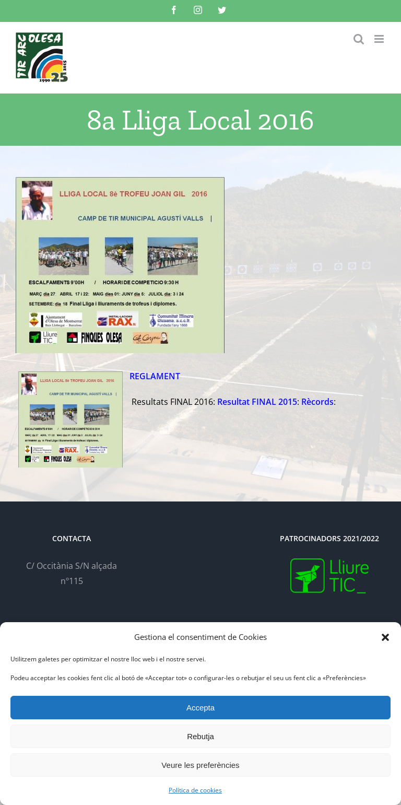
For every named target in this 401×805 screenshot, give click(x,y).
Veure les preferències (200, 765)
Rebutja (200, 736)
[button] (385, 637)
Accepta (200, 707)
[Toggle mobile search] (358, 38)
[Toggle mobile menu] (379, 38)
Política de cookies (195, 790)
